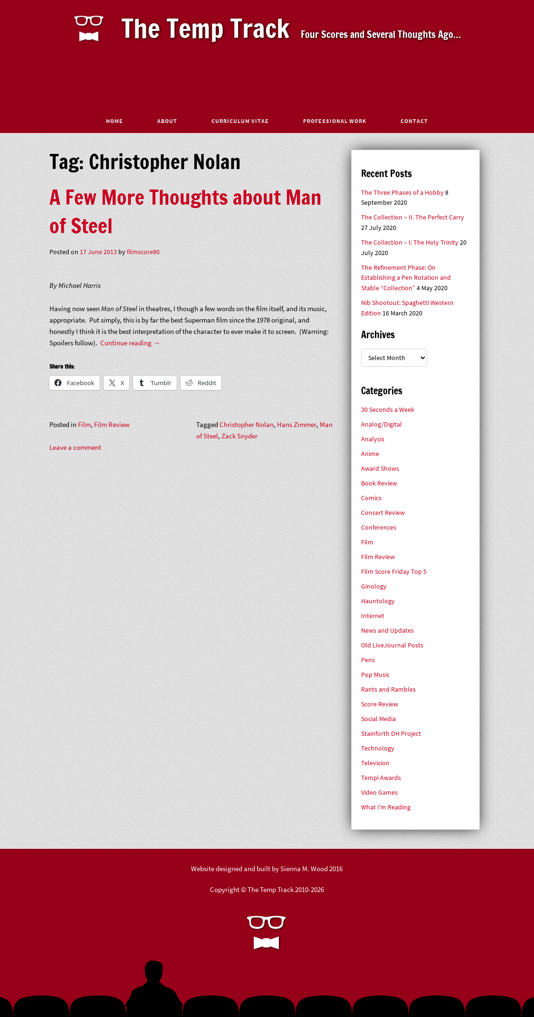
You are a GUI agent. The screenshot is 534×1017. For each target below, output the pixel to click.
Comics (371, 498)
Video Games (379, 793)
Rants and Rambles (388, 689)
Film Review (112, 424)
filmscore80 (143, 252)
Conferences (378, 527)
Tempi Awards (381, 778)
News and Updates (387, 631)
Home (114, 120)
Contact (414, 120)
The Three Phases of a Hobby (402, 193)
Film (84, 424)
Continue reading (130, 342)
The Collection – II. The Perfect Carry (412, 217)
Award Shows (380, 469)
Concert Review (383, 513)
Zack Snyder (239, 435)
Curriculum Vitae (240, 120)
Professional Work (334, 120)
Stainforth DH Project (391, 734)
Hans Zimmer (296, 424)
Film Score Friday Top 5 (394, 572)
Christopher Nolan (246, 424)
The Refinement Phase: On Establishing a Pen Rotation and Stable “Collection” (406, 278)
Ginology (374, 586)
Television (375, 763)
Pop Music (375, 675)
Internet (372, 616)
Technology (377, 748)
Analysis (372, 439)
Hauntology (378, 601)
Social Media (378, 719)
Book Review (379, 483)
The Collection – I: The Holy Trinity (409, 242)
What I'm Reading (385, 807)
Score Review (379, 704)
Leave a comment (75, 447)
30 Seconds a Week (387, 410)
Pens (368, 660)
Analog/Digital (381, 424)
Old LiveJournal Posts (392, 645)
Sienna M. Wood (304, 868)
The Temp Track (205, 28)
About (167, 120)
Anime (370, 454)
